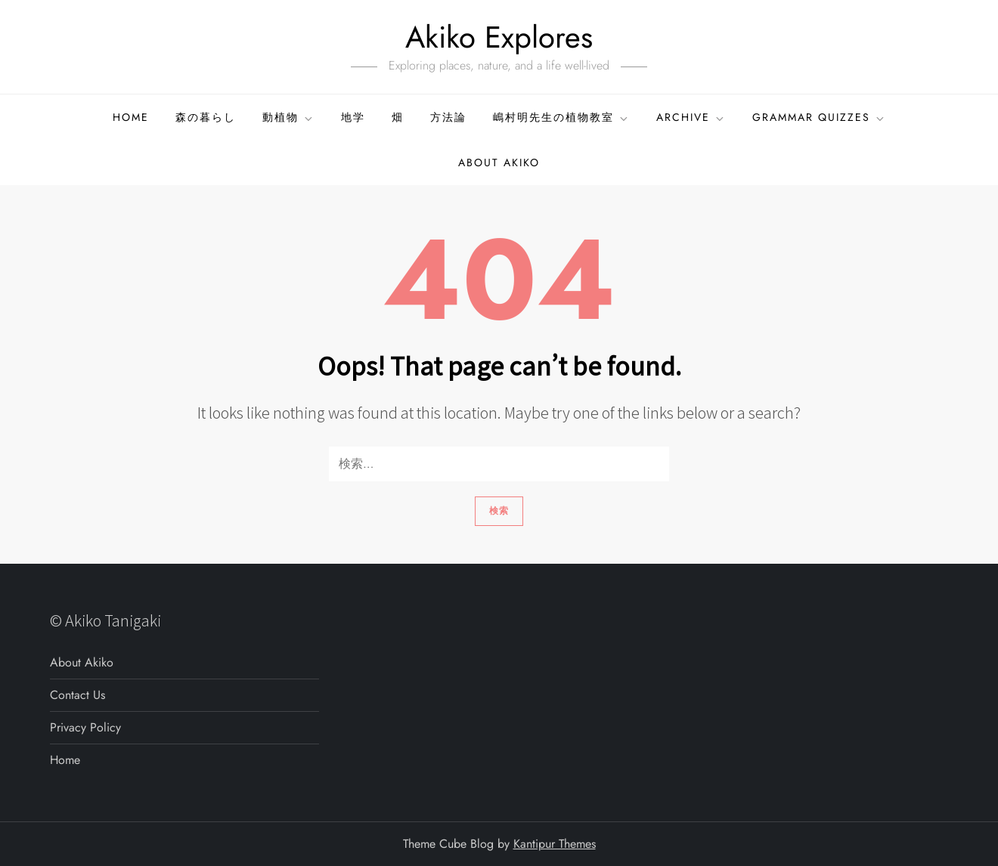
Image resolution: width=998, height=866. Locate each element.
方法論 (448, 117)
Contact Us (77, 695)
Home (131, 117)
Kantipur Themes (554, 843)
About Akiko (499, 162)
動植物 (288, 117)
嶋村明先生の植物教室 (561, 117)
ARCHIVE (691, 117)
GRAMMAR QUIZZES (819, 117)
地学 (353, 117)
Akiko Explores (499, 37)
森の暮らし (205, 117)
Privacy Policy (85, 727)
